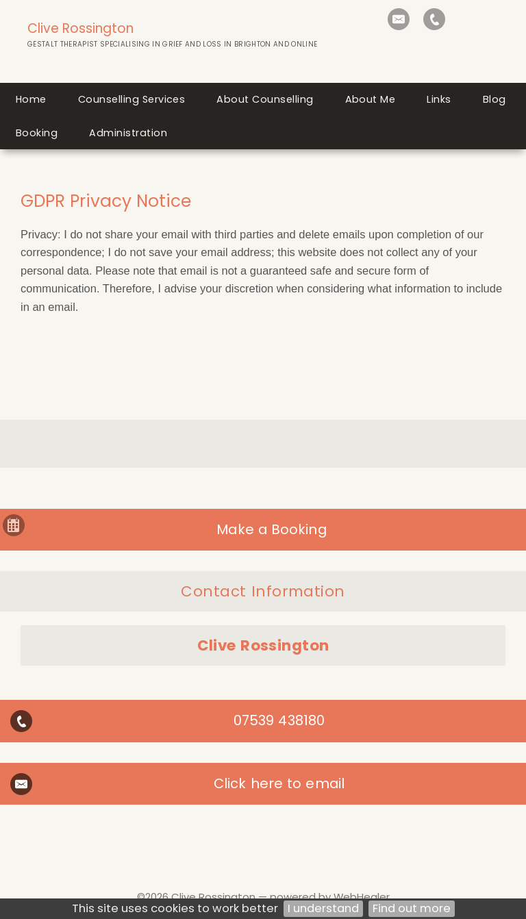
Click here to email (279, 783)
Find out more (412, 908)
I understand (323, 908)
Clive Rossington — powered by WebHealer (280, 897)
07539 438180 (279, 720)
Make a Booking (271, 529)
